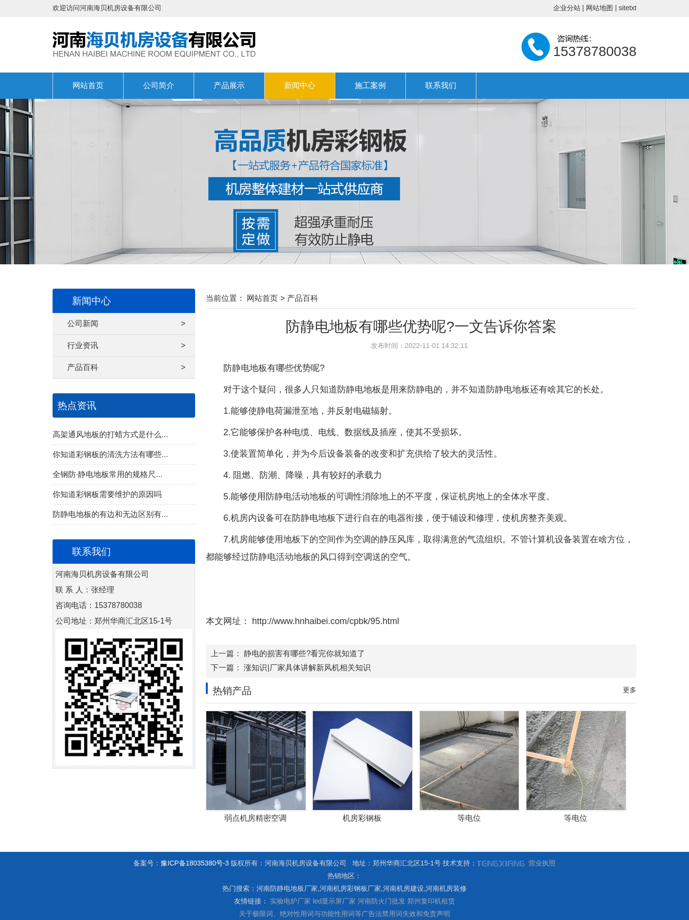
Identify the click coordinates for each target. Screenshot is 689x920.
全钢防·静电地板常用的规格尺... (108, 474)
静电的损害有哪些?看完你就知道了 (304, 653)
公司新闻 (126, 323)
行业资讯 (126, 345)
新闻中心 (299, 85)
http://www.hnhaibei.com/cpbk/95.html (324, 621)
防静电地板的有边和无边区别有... (110, 514)
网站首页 (88, 85)
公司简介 (158, 85)
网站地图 (599, 8)
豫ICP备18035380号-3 (195, 863)
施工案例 (370, 85)
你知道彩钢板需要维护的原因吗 (107, 494)
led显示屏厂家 (334, 901)
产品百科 (126, 367)
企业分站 (566, 8)
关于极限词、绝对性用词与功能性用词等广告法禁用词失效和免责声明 (344, 914)
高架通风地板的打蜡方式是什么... (110, 434)
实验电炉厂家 (290, 901)
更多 (629, 690)
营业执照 (542, 863)
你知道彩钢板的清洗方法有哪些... (110, 454)
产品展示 (229, 85)
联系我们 (440, 85)
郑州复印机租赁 (431, 901)
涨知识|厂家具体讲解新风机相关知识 (307, 667)
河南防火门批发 (381, 901)
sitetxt (627, 8)
